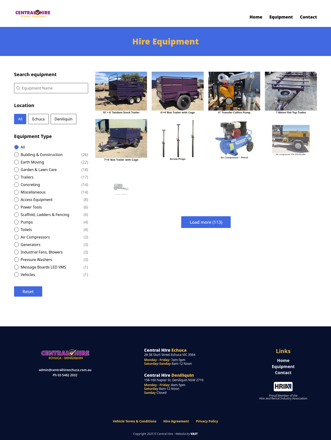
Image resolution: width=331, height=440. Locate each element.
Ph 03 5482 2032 (65, 375)
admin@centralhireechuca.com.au (65, 370)
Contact (308, 17)
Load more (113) (206, 222)
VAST (194, 434)
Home (256, 17)
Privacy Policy (207, 421)
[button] (20, 119)
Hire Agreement (176, 421)
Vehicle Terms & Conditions (134, 421)
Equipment (281, 17)
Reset (28, 291)
